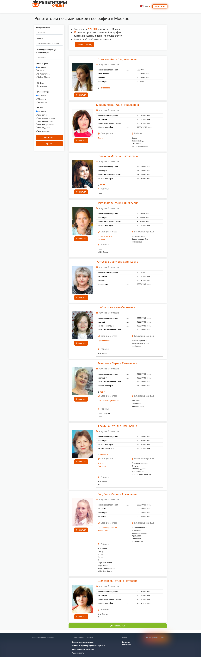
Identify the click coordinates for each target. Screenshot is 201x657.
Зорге (100, 138)
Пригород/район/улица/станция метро (46, 51)
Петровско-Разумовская (108, 400)
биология (102, 509)
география (102, 82)
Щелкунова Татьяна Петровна (117, 580)
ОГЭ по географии (106, 448)
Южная (101, 463)
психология (103, 284)
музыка (101, 280)
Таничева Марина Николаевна (117, 156)
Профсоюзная (104, 341)
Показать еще (117, 626)
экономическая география (109, 123)
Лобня (102, 392)
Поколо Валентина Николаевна (117, 203)
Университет (103, 530)
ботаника (102, 517)
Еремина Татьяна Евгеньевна (117, 426)
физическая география (108, 70)
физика (101, 78)
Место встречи (42, 64)
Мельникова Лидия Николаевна (117, 104)
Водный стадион (105, 236)
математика (103, 74)
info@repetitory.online (157, 637)
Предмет (39, 39)
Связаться (81, 95)
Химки (102, 185)
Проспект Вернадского (107, 527)
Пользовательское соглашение (83, 649)
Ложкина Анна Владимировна (117, 59)
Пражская (102, 466)
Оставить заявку (84, 44)
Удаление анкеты (78, 653)
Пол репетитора (42, 92)
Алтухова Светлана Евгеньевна (117, 261)
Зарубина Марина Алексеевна (117, 494)
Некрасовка (105, 88)
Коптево (101, 239)
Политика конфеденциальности (83, 642)
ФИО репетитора (43, 28)
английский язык (105, 326)
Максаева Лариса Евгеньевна (117, 363)
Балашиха (104, 455)
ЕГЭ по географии (105, 127)
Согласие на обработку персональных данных (88, 646)
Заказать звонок (160, 6)
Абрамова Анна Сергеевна (117, 307)
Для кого (39, 108)
